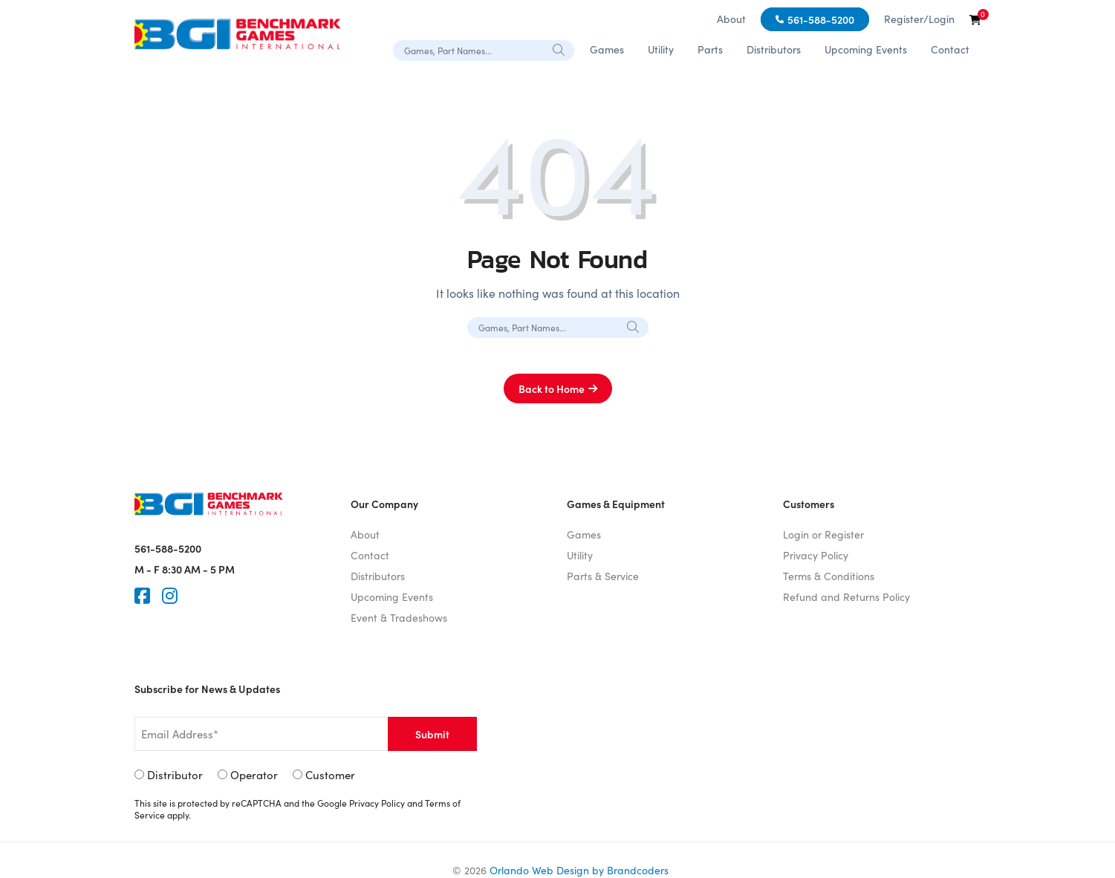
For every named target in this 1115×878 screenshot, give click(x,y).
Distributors (774, 49)
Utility (661, 49)
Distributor (175, 774)
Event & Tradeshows (399, 618)
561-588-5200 (820, 19)
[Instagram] (170, 596)
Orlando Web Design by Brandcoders (579, 870)
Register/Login (919, 19)
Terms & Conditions (828, 576)
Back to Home (552, 388)
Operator (254, 774)
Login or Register (823, 534)
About (731, 19)
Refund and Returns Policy (846, 597)
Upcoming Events (866, 49)
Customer (330, 774)
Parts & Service (603, 576)
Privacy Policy (815, 555)
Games (607, 49)
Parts (710, 49)
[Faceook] (142, 596)
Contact (950, 49)
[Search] (559, 50)
